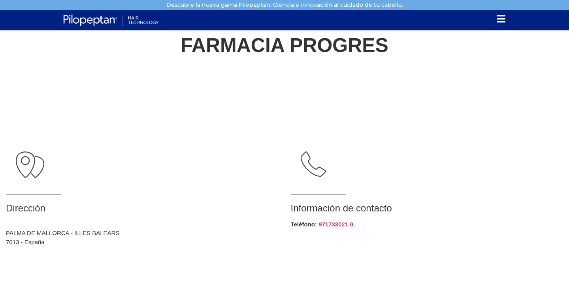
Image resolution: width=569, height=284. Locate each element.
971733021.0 (335, 224)
